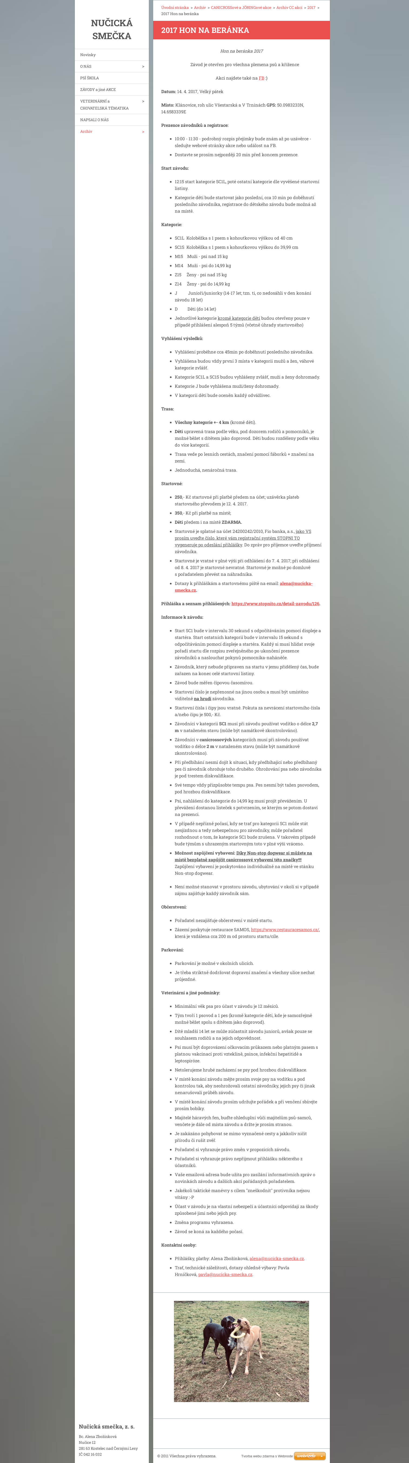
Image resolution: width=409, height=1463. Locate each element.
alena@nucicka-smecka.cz (277, 1258)
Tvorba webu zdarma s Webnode (267, 1456)
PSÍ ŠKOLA (89, 77)
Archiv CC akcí (289, 7)
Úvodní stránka (175, 7)
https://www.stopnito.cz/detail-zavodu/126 (275, 603)
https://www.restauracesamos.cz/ (285, 929)
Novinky (88, 54)
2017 (311, 7)
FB (261, 78)
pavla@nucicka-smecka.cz (225, 1274)
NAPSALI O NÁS (94, 119)
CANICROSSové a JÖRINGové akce (241, 7)
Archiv (86, 131)
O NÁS (85, 66)
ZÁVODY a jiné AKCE (98, 89)
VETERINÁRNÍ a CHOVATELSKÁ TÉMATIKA (104, 104)
